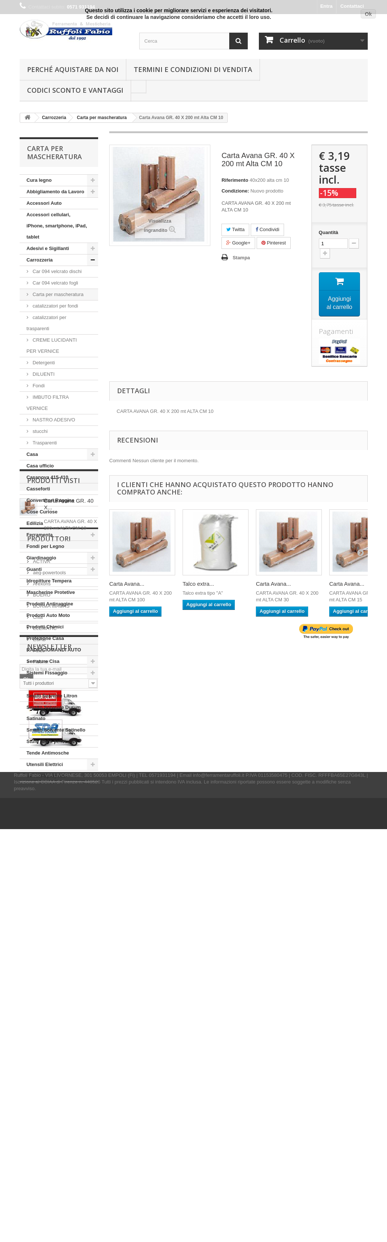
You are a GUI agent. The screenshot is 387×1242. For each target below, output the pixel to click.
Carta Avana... (126, 584)
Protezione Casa (45, 638)
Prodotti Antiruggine (50, 604)
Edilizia (35, 523)
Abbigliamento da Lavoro (55, 191)
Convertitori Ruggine (50, 500)
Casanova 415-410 (48, 477)
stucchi (39, 431)
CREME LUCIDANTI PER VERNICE (52, 345)
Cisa (37, 958)
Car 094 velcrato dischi (56, 271)
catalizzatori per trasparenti (47, 323)
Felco (38, 992)
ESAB (39, 980)
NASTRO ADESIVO (53, 420)
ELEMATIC (44, 969)
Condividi (267, 229)
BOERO (41, 936)
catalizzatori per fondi (54, 306)
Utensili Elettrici (45, 764)
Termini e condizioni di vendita (193, 69)
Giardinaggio (41, 558)
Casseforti (38, 489)
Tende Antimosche (48, 753)
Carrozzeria (40, 260)
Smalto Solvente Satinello (56, 730)
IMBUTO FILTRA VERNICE (48, 402)
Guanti (34, 569)
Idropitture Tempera (49, 581)
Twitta (235, 229)
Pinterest (273, 243)
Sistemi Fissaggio (47, 673)
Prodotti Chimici (45, 627)
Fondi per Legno (45, 546)
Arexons (41, 925)
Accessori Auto (44, 203)
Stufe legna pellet (47, 741)
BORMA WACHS (51, 947)
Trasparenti (44, 443)
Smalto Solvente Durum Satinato (54, 712)
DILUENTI (43, 374)
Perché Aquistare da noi (73, 69)
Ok (368, 14)
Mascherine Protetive (51, 592)
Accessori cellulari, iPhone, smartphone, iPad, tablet (57, 226)
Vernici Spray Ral (46, 776)
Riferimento (234, 180)
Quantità (328, 232)
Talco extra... (198, 584)
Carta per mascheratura (57, 294)
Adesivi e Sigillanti (48, 248)
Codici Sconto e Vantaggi (75, 90)
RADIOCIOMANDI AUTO (54, 650)
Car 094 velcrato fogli (54, 283)
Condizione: (235, 191)
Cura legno (39, 180)
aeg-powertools (49, 914)
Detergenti (43, 362)
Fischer (40, 1003)
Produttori (49, 882)
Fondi (38, 385)
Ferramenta (40, 535)
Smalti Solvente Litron (52, 696)
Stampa (241, 257)
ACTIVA (41, 903)
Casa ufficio (40, 466)
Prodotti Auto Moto (48, 615)
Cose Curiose (42, 512)
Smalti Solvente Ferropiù (55, 684)
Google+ (238, 243)
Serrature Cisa (43, 661)
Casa (32, 454)
